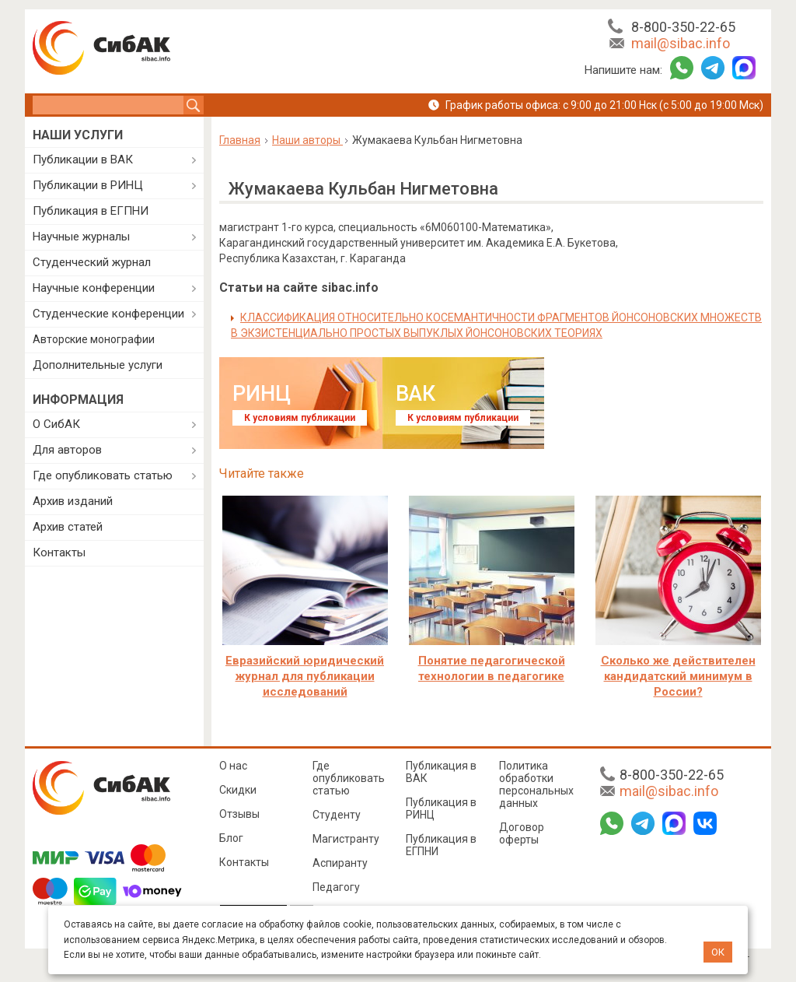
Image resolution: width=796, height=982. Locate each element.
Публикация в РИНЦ (441, 808)
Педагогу (336, 887)
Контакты (59, 552)
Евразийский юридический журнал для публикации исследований (304, 676)
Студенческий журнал (92, 262)
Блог (231, 838)
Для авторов (67, 450)
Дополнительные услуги (97, 365)
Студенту (336, 814)
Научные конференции (94, 288)
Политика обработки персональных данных (536, 784)
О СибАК (56, 424)
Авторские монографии (94, 339)
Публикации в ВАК (83, 160)
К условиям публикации (299, 417)
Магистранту (345, 839)
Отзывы (239, 814)
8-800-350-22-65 (683, 27)
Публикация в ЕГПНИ (90, 211)
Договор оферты (521, 833)
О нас (233, 765)
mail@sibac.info (680, 43)
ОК (717, 952)
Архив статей (68, 527)
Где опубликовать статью (103, 475)
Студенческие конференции (108, 314)
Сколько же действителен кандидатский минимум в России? (678, 676)
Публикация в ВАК (441, 771)
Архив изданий (73, 501)
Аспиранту (340, 863)
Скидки (238, 790)
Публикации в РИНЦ (88, 185)
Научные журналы (81, 237)
